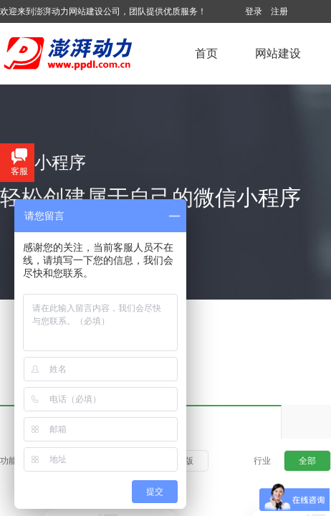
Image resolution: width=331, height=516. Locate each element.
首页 (206, 53)
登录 (253, 11)
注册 (279, 11)
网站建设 (278, 53)
